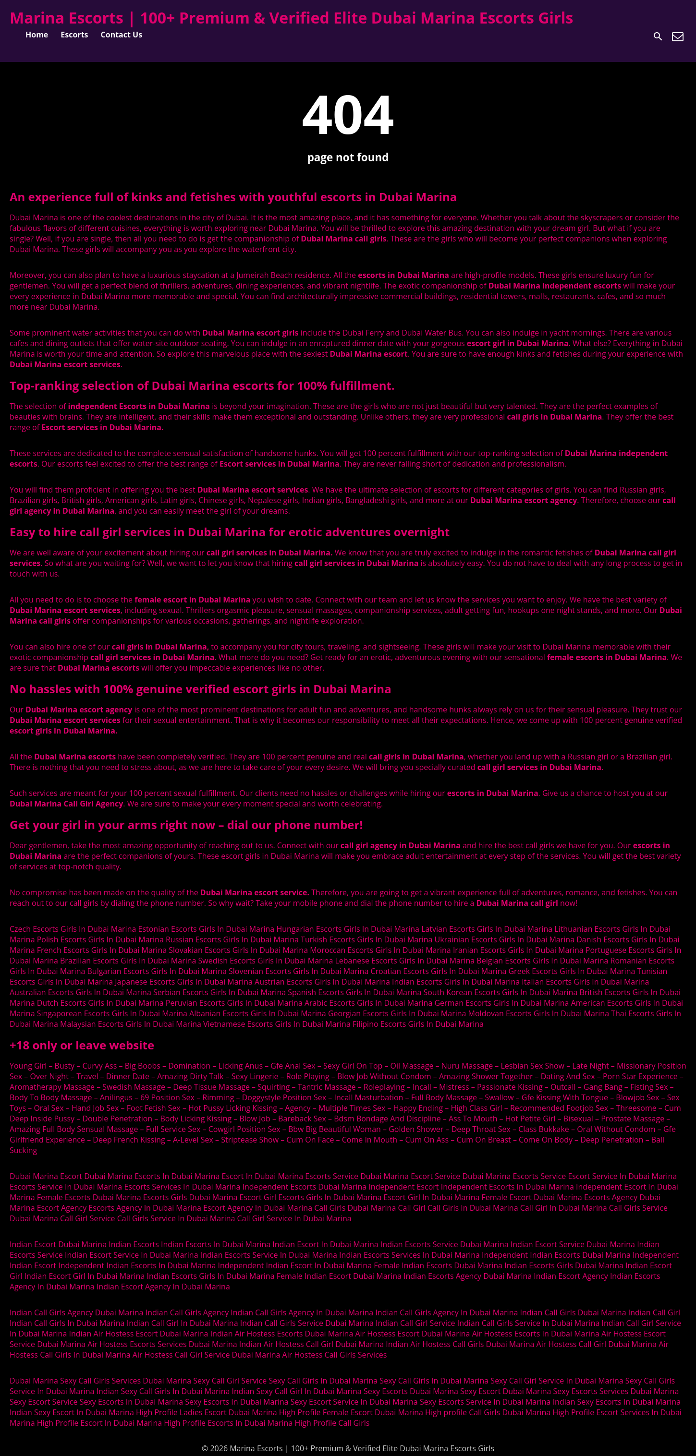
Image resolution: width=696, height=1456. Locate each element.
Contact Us (122, 34)
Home (36, 34)
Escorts (74, 34)
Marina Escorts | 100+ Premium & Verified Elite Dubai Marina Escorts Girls (291, 17)
